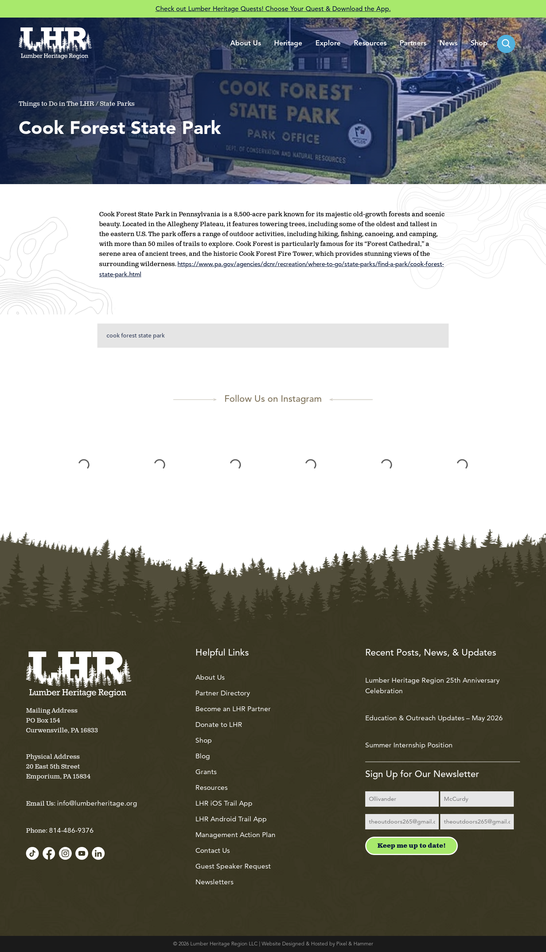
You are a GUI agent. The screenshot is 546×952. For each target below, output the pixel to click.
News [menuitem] (448, 43)
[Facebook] (48, 854)
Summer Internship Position (409, 745)
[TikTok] (32, 854)
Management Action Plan (235, 834)
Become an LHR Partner (233, 709)
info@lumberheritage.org (97, 803)
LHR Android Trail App (231, 819)
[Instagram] (65, 854)
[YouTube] (81, 854)
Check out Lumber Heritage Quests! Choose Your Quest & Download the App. (273, 8)
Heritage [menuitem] (288, 43)
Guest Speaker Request (233, 866)
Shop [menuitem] (479, 43)
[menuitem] (506, 44)
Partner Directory (222, 693)
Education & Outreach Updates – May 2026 (434, 718)
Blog (202, 756)
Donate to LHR (218, 724)
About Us (210, 677)
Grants (206, 772)
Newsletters (214, 882)
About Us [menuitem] (245, 43)
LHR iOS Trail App (224, 803)
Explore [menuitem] (328, 43)
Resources (211, 787)
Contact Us (212, 850)
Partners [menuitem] (413, 43)
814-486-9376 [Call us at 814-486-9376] (71, 830)
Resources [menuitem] (370, 43)
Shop (203, 740)
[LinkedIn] (98, 854)
